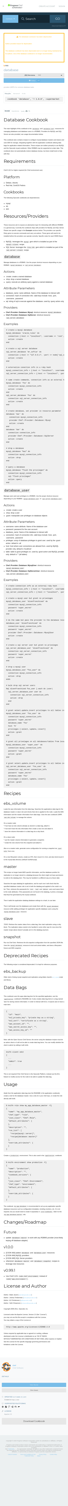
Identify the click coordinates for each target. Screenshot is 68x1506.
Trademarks (11, 1493)
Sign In (62, 6)
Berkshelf (16, 93)
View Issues (34, 1434)
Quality (25, 111)
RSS (6, 65)
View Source (34, 1429)
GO (57, 18)
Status (38, 1500)
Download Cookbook (34, 1465)
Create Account (47, 6)
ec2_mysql (55, 1009)
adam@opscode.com (25, 1339)
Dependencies (15, 111)
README (7, 111)
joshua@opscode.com (30, 1342)
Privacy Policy (42, 1499)
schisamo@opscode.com (28, 1347)
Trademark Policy (29, 1500)
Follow (34, 80)
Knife (24, 93)
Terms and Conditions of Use (27, 1499)
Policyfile (8, 93)
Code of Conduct (12, 1499)
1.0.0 (33, 75)
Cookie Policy (53, 1499)
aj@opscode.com (26, 1344)
